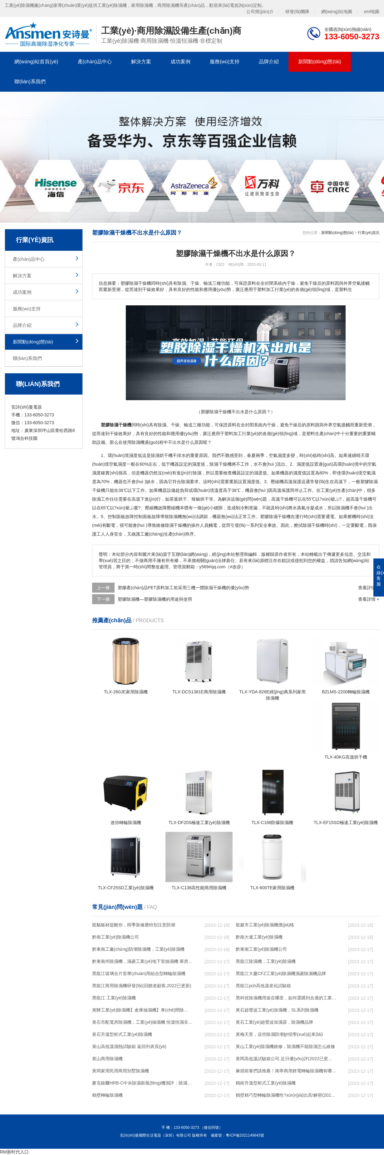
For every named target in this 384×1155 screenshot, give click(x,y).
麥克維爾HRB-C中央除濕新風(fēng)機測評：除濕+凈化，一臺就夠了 (142, 1082)
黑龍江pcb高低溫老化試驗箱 (263, 985)
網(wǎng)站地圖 (336, 11)
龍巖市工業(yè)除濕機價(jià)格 (265, 924)
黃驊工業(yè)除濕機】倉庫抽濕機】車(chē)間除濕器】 (142, 1009)
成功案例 (180, 61)
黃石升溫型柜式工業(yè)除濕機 (122, 1034)
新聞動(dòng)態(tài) (319, 61)
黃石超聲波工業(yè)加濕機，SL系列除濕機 (277, 1009)
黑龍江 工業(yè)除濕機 (114, 997)
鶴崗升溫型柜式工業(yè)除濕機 (266, 1082)
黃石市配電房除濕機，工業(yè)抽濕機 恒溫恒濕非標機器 (142, 1022)
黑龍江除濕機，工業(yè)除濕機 (266, 961)
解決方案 (141, 61)
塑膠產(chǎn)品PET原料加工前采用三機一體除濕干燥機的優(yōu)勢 (183, 587)
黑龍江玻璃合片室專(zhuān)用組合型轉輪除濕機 (138, 973)
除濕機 (138, 442)
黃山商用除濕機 (107, 1058)
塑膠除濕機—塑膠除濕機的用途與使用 (155, 599)
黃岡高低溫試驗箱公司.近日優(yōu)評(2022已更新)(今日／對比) (286, 1058)
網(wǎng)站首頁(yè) (36, 61)
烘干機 (166, 455)
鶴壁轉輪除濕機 (107, 1095)
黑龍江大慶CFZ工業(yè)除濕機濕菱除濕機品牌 (281, 973)
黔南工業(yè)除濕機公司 (115, 936)
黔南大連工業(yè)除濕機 (259, 936)
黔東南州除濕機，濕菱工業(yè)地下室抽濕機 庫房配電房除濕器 (142, 961)
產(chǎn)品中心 (95, 61)
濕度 (133, 455)
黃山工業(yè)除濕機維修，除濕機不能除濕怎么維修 (285, 1046)
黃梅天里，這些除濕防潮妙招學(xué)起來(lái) (279, 1034)
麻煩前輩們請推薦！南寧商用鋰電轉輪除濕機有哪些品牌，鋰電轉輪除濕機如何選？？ (286, 1070)
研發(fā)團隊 (297, 11)
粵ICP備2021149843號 (245, 1135)
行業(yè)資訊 (368, 233)
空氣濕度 (277, 455)
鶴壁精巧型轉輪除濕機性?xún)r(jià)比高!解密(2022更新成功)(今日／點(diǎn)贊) (286, 1095)
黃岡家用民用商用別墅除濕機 (120, 1070)
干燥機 (225, 464)
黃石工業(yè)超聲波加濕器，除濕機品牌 (274, 1022)
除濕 (162, 424)
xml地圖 (371, 11)
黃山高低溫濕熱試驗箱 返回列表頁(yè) (129, 1046)
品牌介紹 (269, 61)
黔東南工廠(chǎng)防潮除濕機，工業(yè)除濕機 (138, 949)
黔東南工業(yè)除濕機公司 (261, 949)
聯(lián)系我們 (30, 81)
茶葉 (174, 499)
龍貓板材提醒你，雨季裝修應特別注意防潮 (133, 924)
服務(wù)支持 (224, 61)
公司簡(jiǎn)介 (259, 11)
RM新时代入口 (14, 1151)
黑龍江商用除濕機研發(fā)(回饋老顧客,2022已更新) (141, 985)
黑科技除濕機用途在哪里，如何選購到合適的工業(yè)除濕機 (286, 997)
